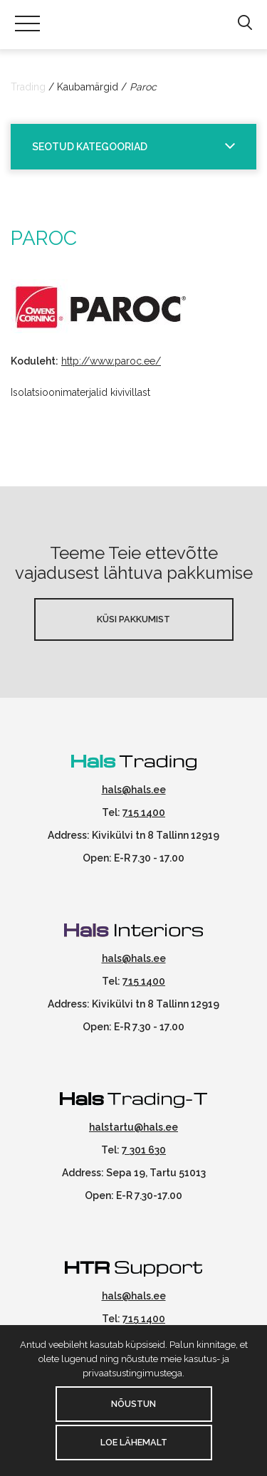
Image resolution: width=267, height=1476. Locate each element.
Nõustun (133, 1403)
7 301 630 (144, 1150)
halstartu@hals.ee (133, 1127)
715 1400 (143, 812)
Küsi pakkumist (133, 619)
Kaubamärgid (87, 87)
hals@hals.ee (134, 789)
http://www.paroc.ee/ (111, 361)
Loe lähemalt (133, 1442)
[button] (244, 23)
